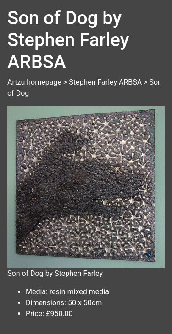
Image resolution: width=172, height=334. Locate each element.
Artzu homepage (34, 82)
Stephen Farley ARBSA (105, 82)
